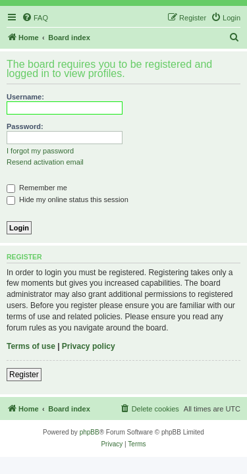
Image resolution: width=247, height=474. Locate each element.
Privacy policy (88, 346)
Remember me (37, 188)
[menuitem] (35, 18)
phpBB (89, 432)
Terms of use (31, 346)
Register (24, 374)
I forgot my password (40, 151)
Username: (25, 97)
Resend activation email (45, 162)
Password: (25, 126)
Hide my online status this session (67, 199)
